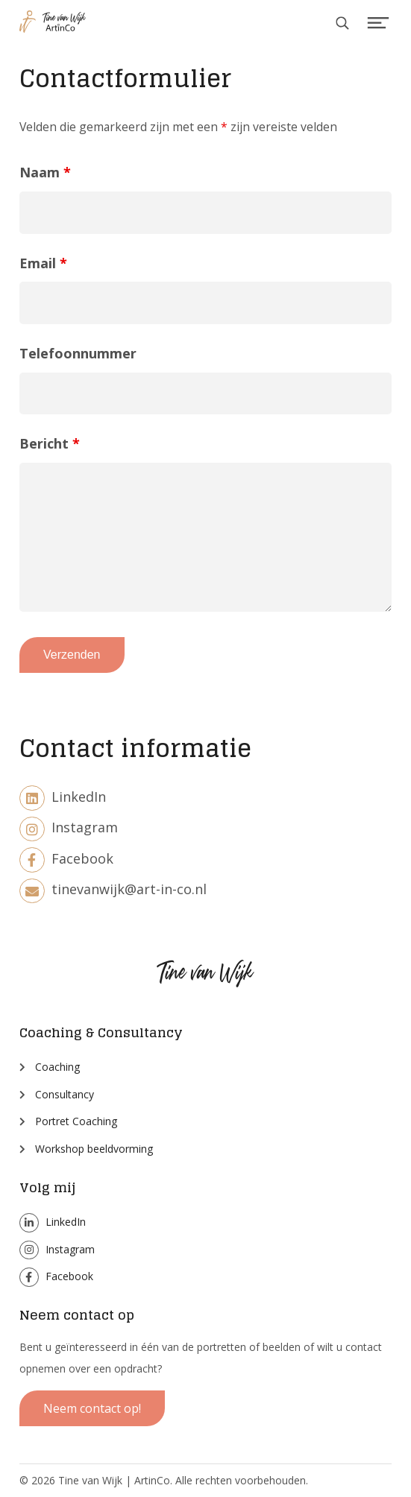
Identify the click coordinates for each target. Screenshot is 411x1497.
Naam (45, 172)
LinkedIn (62, 797)
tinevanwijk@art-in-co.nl (113, 889)
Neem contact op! (92, 1408)
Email (43, 263)
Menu (378, 25)
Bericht (49, 443)
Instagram (68, 827)
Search (344, 25)
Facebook (66, 858)
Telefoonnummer (78, 353)
